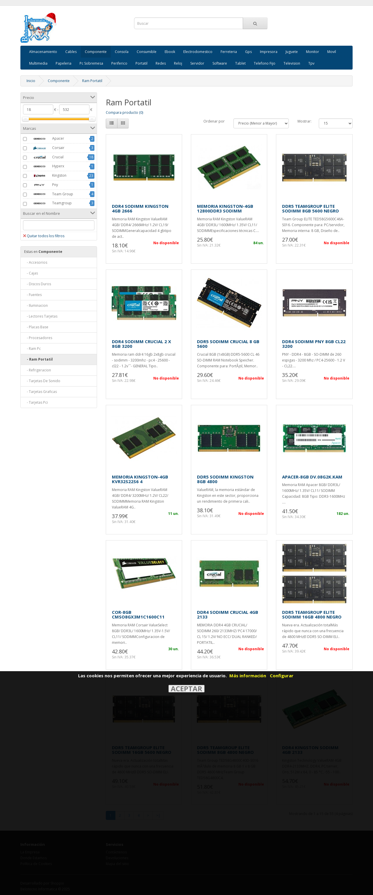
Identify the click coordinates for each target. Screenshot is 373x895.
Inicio (31, 80)
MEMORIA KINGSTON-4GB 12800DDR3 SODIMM (225, 208)
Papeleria (63, 63)
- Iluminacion (36, 305)
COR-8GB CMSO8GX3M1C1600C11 (138, 614)
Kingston (47, 176)
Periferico (119, 63)
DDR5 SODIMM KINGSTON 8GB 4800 (225, 479)
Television (292, 63)
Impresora (268, 51)
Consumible (146, 51)
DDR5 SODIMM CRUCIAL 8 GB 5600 (228, 343)
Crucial (46, 157)
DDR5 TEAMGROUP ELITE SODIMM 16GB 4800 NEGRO (312, 614)
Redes (161, 63)
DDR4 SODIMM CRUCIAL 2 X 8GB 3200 (141, 343)
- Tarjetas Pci (36, 402)
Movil (331, 51)
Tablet (240, 63)
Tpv (311, 63)
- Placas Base (36, 327)
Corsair (46, 148)
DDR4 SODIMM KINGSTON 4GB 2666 (140, 208)
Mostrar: (305, 121)
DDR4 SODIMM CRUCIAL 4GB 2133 (227, 614)
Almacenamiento (43, 51)
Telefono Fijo (264, 63)
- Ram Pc (32, 348)
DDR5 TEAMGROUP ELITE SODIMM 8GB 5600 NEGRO (310, 208)
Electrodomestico (197, 51)
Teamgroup (50, 203)
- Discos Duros (37, 283)
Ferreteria (229, 51)
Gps (248, 51)
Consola (122, 51)
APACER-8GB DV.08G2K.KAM (312, 477)
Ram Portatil (92, 80)
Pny (43, 185)
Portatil (141, 63)
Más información (247, 675)
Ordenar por (214, 121)
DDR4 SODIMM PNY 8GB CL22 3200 (314, 343)
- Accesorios (35, 262)
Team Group (50, 194)
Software (219, 63)
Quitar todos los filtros (43, 235)
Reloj (178, 63)
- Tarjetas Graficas (40, 391)
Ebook (170, 51)
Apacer (46, 139)
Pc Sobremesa (91, 63)
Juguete (292, 51)
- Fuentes (33, 294)
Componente (96, 51)
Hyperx (46, 166)
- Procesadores (38, 337)
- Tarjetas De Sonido (42, 380)
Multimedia (38, 63)
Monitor (312, 51)
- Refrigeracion (37, 370)
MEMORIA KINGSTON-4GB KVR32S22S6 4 (140, 479)
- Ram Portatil (38, 359)
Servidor (197, 63)
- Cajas (31, 273)
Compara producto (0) (124, 112)
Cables (71, 51)
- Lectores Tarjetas (40, 316)
